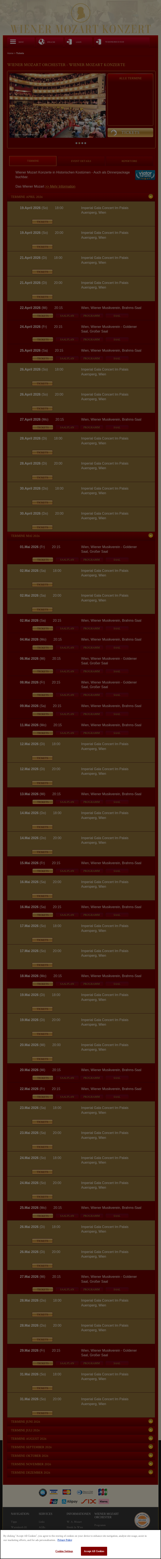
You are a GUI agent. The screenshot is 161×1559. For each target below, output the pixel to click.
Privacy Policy (64, 1540)
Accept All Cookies (94, 1551)
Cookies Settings (64, 1551)
